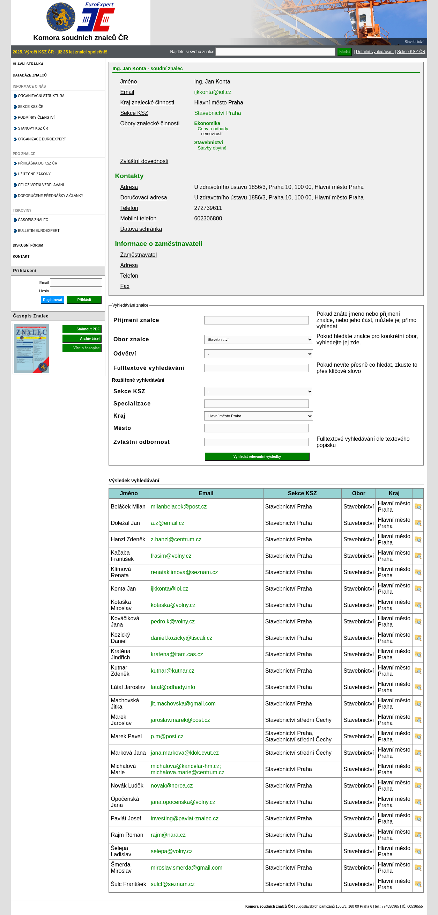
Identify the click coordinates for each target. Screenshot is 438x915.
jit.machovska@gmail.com (183, 704)
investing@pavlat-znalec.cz (184, 818)
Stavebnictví (208, 142)
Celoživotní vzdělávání (41, 185)
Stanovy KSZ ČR (33, 128)
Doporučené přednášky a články (50, 196)
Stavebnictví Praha (217, 113)
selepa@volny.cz (172, 851)
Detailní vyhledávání (375, 51)
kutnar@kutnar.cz (172, 671)
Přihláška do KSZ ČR (37, 163)
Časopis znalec (33, 220)
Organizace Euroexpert (42, 139)
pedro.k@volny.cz (173, 621)
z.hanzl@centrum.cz (176, 539)
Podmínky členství (36, 117)
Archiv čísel (89, 339)
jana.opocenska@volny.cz (183, 802)
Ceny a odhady (213, 128)
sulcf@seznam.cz (173, 884)
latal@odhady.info (173, 687)
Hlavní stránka (28, 64)
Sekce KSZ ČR (411, 51)
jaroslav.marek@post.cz (180, 720)
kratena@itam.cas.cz (177, 654)
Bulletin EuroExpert (38, 231)
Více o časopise (86, 348)
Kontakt (21, 256)
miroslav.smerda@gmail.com (186, 868)
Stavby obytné (212, 148)
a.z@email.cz (167, 523)
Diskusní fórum (28, 245)
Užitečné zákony (34, 174)
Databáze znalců (29, 75)
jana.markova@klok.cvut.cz (185, 753)
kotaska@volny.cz (173, 605)
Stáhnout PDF (87, 329)
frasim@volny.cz (171, 556)
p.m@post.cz (167, 736)
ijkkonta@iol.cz (212, 92)
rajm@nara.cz (168, 835)
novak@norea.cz (172, 786)
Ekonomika (207, 123)
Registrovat (52, 300)
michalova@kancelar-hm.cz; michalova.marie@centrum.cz (187, 769)
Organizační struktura (41, 96)
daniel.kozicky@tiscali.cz (181, 638)
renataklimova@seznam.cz (184, 572)
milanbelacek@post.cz (179, 507)
